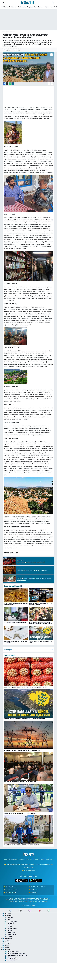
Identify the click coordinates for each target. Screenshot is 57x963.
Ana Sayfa (7, 913)
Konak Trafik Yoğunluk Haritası (37, 887)
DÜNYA (8, 930)
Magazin (29, 7)
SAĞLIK (26, 901)
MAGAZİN (21, 901)
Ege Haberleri (21, 7)
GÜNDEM (20, 899)
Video (6, 940)
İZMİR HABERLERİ (45, 899)
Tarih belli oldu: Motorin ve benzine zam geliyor (15, 622)
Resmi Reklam (10, 934)
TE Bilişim (32, 905)
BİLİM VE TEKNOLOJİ (11, 899)
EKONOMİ (12, 32)
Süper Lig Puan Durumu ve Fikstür (16, 955)
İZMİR (8, 919)
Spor (35, 7)
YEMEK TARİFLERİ (42, 901)
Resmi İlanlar (10, 932)
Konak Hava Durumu (10, 887)
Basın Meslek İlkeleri (20, 898)
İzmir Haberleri (5, 7)
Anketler (6, 944)
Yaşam (47, 7)
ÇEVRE (25, 899)
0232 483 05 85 (29, 867)
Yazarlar (6, 942)
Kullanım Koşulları (30, 898)
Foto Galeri (7, 938)
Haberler (5, 32)
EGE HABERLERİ (11, 921)
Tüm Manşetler (33, 889)
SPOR (30, 901)
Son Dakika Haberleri (10, 892)
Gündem (13, 7)
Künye (10, 898)
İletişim (6, 947)
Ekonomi (40, 7)
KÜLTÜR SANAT (14, 901)
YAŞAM (35, 901)
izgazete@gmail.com (29, 870)
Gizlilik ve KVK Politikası (42, 898)
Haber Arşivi (33, 892)
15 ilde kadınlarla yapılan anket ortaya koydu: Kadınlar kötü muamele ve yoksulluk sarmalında (40, 623)
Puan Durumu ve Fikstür (11, 889)
